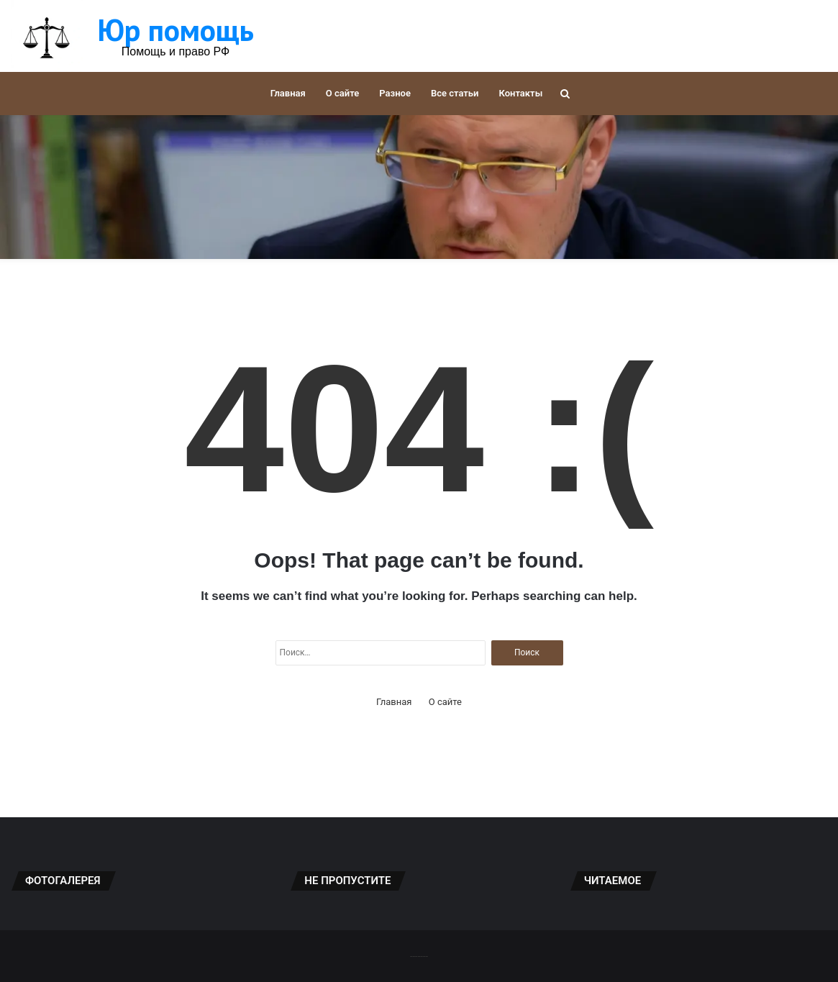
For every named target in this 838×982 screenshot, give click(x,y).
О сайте (342, 93)
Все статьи (455, 93)
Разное (395, 93)
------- (419, 955)
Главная (288, 93)
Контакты (520, 93)
